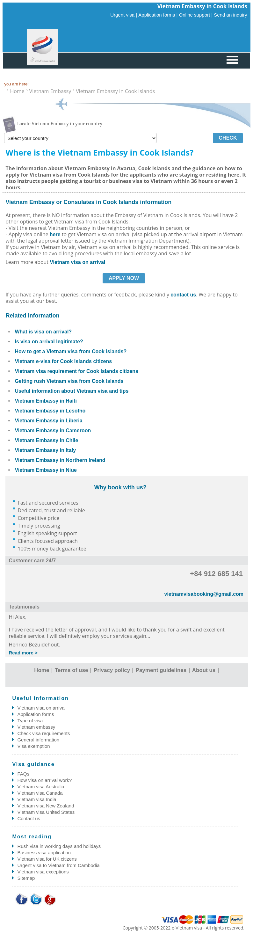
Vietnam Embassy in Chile (46, 440)
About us (204, 670)
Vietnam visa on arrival (77, 262)
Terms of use (71, 670)
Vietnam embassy (36, 727)
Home (41, 670)
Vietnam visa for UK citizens (46, 859)
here (55, 234)
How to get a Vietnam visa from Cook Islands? (70, 351)
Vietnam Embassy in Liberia (48, 420)
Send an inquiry (230, 15)
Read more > (23, 652)
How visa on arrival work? (44, 780)
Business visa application (44, 852)
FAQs (23, 774)
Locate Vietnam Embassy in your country (59, 124)
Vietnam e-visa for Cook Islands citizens (63, 361)
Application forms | (157, 15)
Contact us (28, 818)
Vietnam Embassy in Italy (45, 450)
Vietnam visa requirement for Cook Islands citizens (76, 371)
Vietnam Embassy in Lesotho (50, 410)
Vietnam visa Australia (40, 786)
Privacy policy (112, 670)
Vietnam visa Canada (39, 793)
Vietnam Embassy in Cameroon (53, 430)
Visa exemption (33, 746)
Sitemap (26, 878)
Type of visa (30, 720)
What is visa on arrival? (43, 331)
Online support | (196, 15)
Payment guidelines (161, 670)
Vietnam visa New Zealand (45, 805)
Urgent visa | (123, 15)
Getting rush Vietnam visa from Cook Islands (69, 381)
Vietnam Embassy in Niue (45, 470)
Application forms (35, 714)
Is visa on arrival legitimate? (49, 341)
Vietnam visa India (36, 799)
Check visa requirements (43, 733)
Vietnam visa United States (46, 812)
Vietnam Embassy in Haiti (45, 401)
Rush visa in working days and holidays (59, 846)
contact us (183, 294)
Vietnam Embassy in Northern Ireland (60, 460)
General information (38, 739)
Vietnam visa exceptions (43, 871)
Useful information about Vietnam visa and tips (71, 391)
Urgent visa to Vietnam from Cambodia (58, 865)
